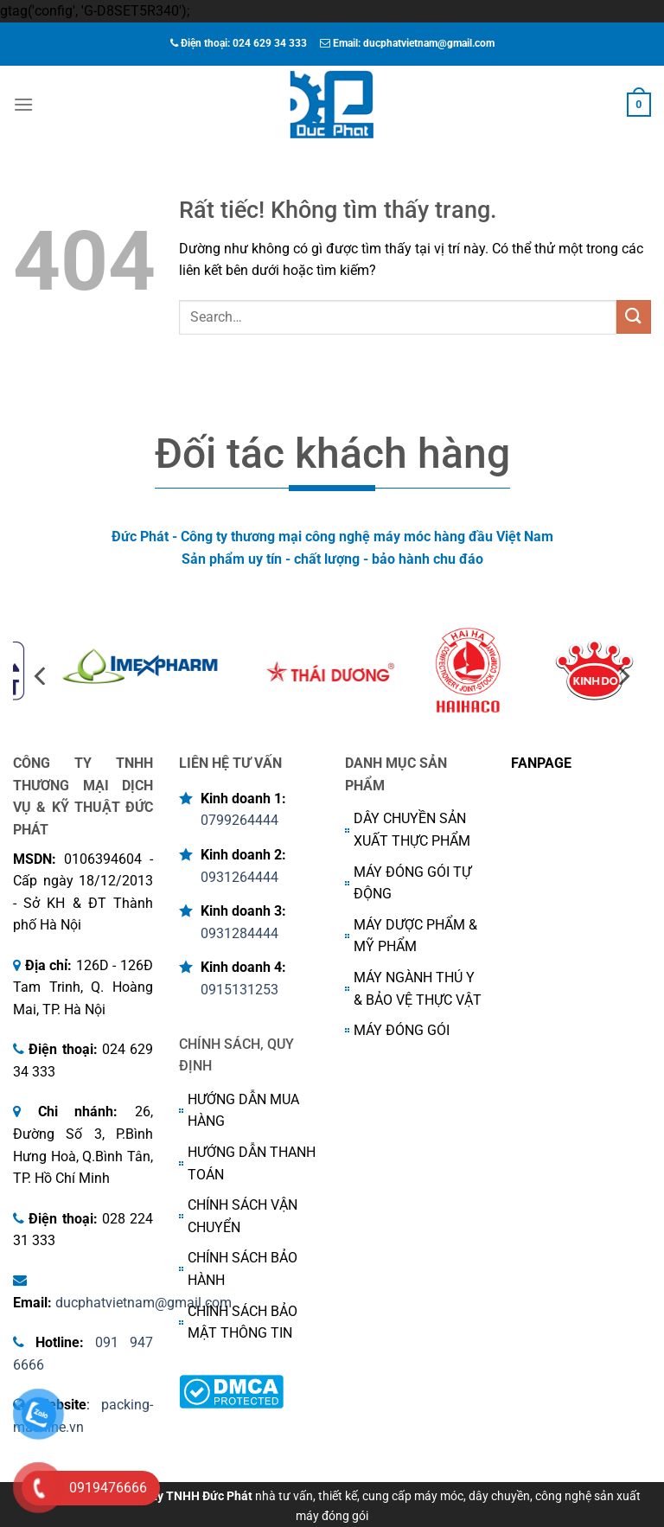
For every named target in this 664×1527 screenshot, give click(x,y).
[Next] (622, 676)
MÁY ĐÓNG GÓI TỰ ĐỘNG (412, 883)
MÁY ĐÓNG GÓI (402, 1030)
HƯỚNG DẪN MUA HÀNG (243, 1110)
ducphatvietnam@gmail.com (143, 1302)
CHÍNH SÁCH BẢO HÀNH (242, 1268)
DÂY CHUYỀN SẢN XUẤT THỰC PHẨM (412, 829)
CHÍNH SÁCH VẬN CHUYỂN (242, 1216)
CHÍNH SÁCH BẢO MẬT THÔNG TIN (242, 1322)
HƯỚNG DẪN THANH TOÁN (252, 1163)
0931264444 (239, 877)
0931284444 (239, 933)
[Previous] (41, 676)
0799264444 (239, 820)
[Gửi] (633, 317)
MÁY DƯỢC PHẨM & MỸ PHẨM (415, 936)
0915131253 (239, 989)
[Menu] (23, 104)
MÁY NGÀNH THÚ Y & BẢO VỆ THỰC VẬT (418, 988)
